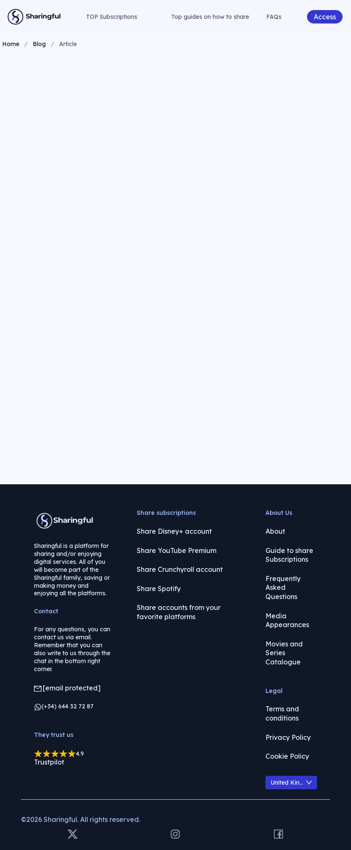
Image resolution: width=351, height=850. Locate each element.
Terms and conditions (282, 713)
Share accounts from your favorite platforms (179, 612)
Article (68, 44)
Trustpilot (49, 762)
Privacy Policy (288, 737)
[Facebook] (278, 834)
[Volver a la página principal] (34, 16)
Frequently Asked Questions (283, 587)
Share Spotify (159, 588)
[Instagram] (175, 834)
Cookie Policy (287, 756)
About (275, 531)
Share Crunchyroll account (180, 569)
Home (10, 44)
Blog (39, 44)
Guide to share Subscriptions (289, 555)
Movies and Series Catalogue (284, 653)
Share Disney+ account (174, 531)
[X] (73, 834)
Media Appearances (287, 620)
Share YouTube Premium (176, 550)
